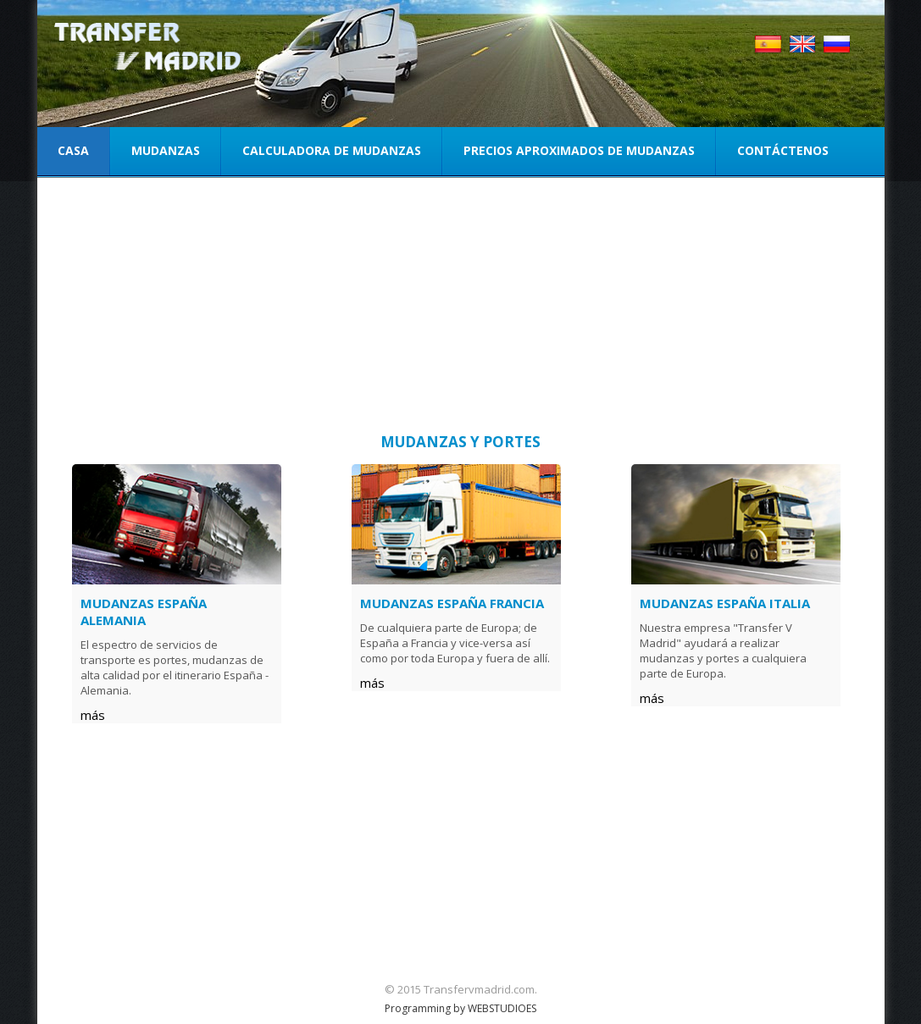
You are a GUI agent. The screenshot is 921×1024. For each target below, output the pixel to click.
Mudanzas (165, 150)
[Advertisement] (461, 309)
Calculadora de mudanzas (331, 150)
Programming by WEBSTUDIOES (460, 1008)
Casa (73, 150)
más (92, 714)
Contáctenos (783, 150)
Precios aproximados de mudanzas (579, 150)
